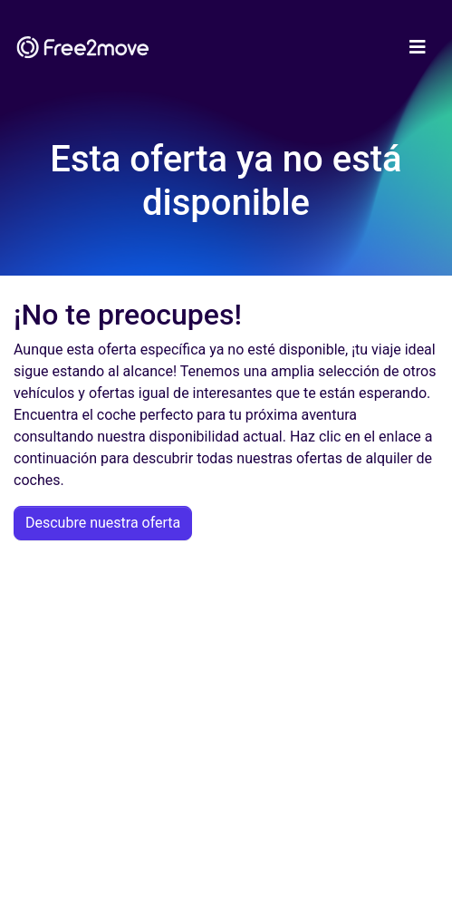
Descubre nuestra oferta (102, 522)
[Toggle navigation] (418, 47)
